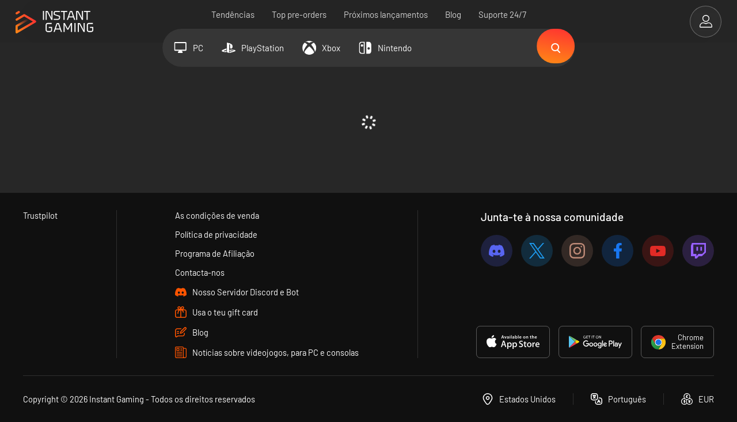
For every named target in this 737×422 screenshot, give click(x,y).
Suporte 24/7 (502, 14)
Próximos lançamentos (386, 14)
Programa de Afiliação (215, 253)
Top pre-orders (299, 14)
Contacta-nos (199, 272)
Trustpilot (40, 215)
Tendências (232, 14)
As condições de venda (216, 215)
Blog (453, 14)
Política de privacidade (216, 234)
